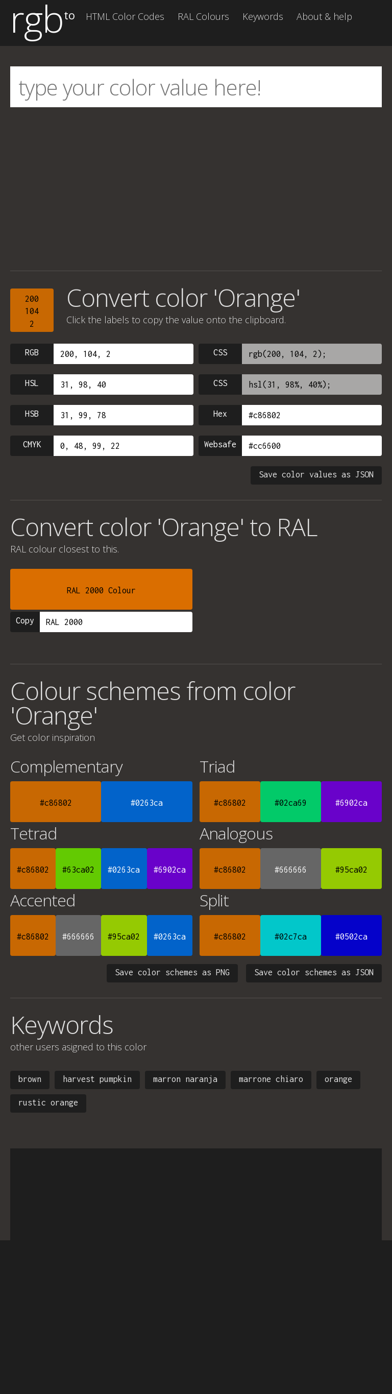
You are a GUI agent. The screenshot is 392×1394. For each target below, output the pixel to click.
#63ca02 (78, 869)
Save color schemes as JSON (314, 972)
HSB (32, 413)
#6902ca (351, 802)
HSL (32, 383)
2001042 (32, 311)
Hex (220, 413)
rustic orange (48, 1102)
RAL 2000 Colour (101, 590)
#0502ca (351, 936)
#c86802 (56, 802)
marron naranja (185, 1079)
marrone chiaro (271, 1079)
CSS (220, 352)
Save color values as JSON (316, 474)
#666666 (291, 869)
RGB (32, 352)
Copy (25, 620)
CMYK (32, 444)
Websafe (220, 444)
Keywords (262, 16)
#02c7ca (291, 936)
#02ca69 (291, 802)
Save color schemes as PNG (172, 972)
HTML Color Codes (125, 16)
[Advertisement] (196, 188)
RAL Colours (203, 16)
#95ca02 (351, 869)
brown (29, 1079)
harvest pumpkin (97, 1079)
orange (338, 1079)
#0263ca (147, 802)
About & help (324, 16)
